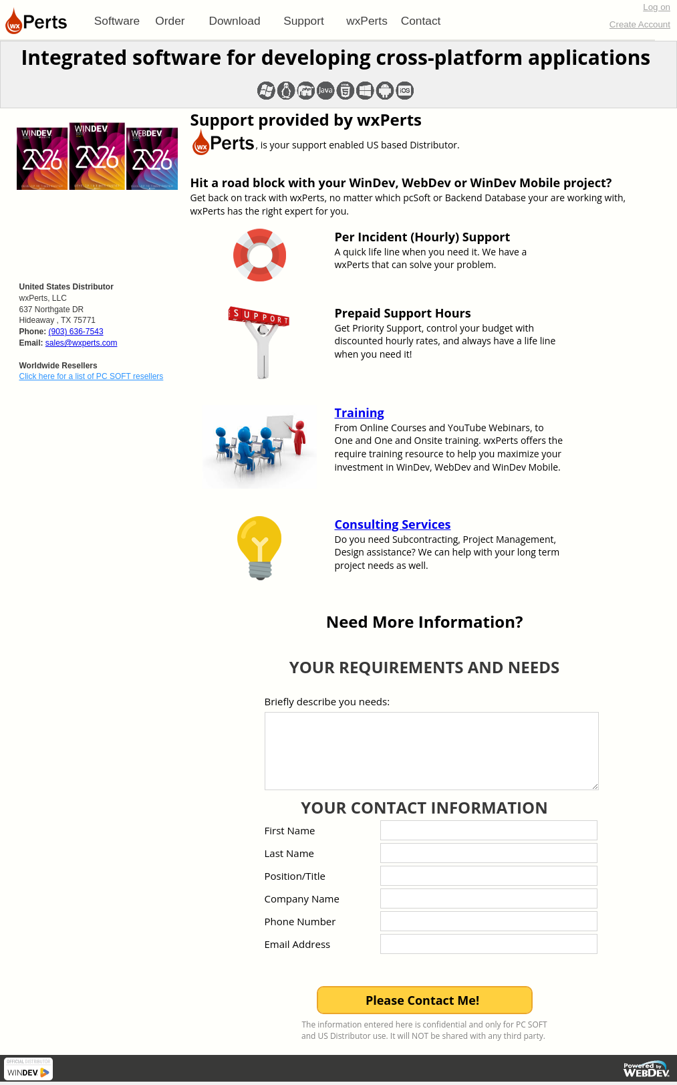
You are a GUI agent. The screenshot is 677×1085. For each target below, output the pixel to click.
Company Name (302, 898)
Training (359, 412)
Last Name (290, 853)
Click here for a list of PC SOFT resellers (91, 376)
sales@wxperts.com (81, 343)
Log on (656, 7)
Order (169, 20)
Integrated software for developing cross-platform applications (335, 57)
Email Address (298, 944)
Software (117, 20)
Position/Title (295, 875)
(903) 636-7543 (76, 331)
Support (303, 20)
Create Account (640, 24)
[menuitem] (117, 20)
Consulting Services (393, 524)
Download (234, 20)
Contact (421, 20)
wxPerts (367, 20)
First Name (290, 830)
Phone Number (300, 921)
